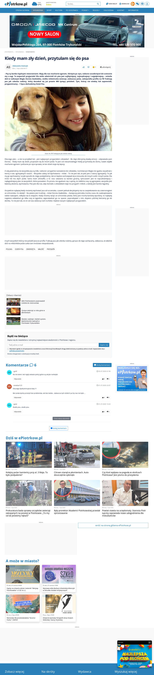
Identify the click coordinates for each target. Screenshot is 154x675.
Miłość (41, 249)
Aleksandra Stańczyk (20, 66)
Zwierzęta (30, 249)
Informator (133, 10)
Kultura (58, 10)
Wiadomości (30, 52)
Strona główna (22, 10)
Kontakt (120, 10)
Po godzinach (72, 10)
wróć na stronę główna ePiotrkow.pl (113, 525)
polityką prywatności (17, 351)
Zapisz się (104, 345)
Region (96, 10)
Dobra (48, 4)
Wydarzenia (38, 10)
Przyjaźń (51, 249)
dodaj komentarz (102, 365)
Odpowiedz (17, 379)
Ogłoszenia (108, 10)
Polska (9, 249)
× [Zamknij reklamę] (149, 642)
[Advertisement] (58, 221)
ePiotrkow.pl (9, 52)
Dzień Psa (19, 249)
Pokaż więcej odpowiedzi (62, 418)
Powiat (85, 10)
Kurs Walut (111, 4)
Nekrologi (124, 4)
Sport (49, 10)
